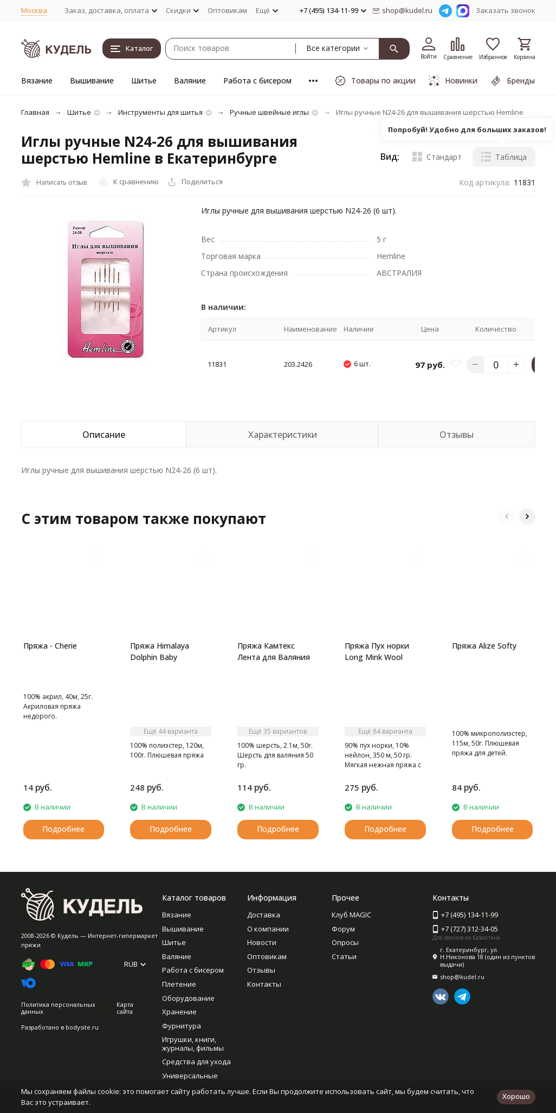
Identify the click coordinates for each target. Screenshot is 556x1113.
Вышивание (92, 80)
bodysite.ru (82, 1027)
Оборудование (188, 998)
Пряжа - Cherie (50, 645)
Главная (35, 112)
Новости (261, 942)
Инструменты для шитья (160, 112)
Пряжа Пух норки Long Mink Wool (377, 651)
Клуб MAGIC (351, 915)
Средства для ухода (196, 1061)
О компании (268, 929)
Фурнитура (181, 1026)
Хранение (179, 1012)
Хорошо (516, 1096)
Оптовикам (227, 10)
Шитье (144, 80)
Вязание (37, 80)
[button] (507, 516)
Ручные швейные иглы (269, 112)
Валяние (190, 80)
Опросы (345, 942)
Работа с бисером (257, 80)
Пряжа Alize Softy (484, 645)
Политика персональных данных (58, 1007)
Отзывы (261, 970)
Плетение (179, 984)
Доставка (263, 915)
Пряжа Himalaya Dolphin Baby (159, 651)
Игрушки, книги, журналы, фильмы (193, 1043)
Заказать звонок (505, 10)
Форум (343, 929)
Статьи (344, 956)
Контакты (264, 984)
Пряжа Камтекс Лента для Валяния (273, 651)
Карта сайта (125, 1007)
